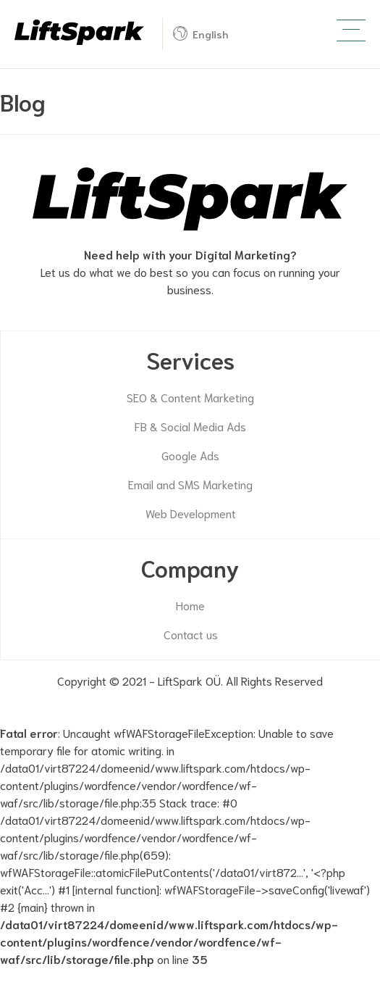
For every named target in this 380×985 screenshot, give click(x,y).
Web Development (190, 512)
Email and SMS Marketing (190, 483)
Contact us (191, 633)
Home (190, 604)
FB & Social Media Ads (190, 425)
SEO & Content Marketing (190, 396)
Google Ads (190, 454)
